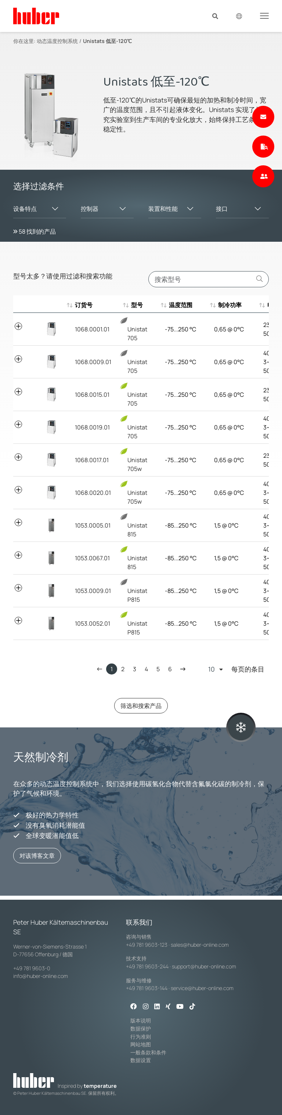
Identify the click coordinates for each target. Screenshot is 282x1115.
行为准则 (140, 1036)
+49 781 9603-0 (31, 968)
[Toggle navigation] (264, 15)
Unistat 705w (137, 460)
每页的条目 (236, 669)
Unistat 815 (137, 525)
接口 (222, 209)
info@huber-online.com (40, 975)
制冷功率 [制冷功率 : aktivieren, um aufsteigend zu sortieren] (226, 305)
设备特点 (25, 209)
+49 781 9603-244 (147, 966)
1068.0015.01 (92, 395)
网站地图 (140, 1044)
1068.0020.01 (93, 493)
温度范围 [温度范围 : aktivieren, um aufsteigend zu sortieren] (176, 305)
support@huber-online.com (204, 966)
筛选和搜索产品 (141, 706)
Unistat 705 (137, 329)
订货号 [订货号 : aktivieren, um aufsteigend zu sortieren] (84, 305)
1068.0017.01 (92, 460)
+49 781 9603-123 (146, 944)
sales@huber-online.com (200, 944)
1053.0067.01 (92, 558)
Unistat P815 (137, 591)
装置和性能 (163, 209)
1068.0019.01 (92, 427)
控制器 (89, 209)
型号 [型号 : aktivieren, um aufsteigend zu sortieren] (133, 305)
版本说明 (140, 1020)
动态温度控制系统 (57, 40)
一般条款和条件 (148, 1052)
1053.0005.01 (93, 525)
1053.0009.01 (93, 591)
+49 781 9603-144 (146, 988)
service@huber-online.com (202, 988)
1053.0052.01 (92, 623)
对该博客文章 (37, 856)
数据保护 (140, 1028)
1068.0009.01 (93, 362)
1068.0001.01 (92, 329)
